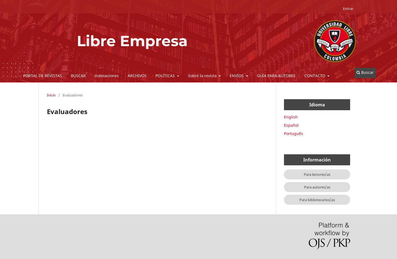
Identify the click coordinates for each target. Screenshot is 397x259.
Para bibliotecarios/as (317, 199)
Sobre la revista (203, 75)
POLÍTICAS (165, 75)
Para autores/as (317, 187)
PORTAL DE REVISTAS (42, 75)
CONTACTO (315, 75)
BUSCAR (78, 75)
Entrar (348, 8)
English (291, 117)
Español (291, 125)
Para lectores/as (317, 174)
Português (293, 133)
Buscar (365, 72)
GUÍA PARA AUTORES (276, 75)
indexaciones (107, 75)
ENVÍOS (237, 75)
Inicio (51, 95)
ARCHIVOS (137, 75)
